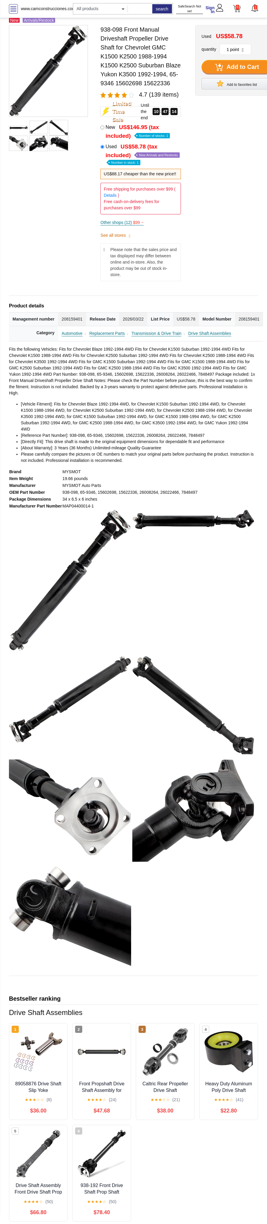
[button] (254, 8)
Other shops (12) (121, 222)
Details (110, 195)
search (162, 9)
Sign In (210, 9)
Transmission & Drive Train (156, 333)
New (137, 131)
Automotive (72, 333)
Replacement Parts (107, 333)
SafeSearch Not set (189, 8)
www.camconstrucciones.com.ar (50, 8)
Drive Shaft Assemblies (209, 333)
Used (142, 154)
